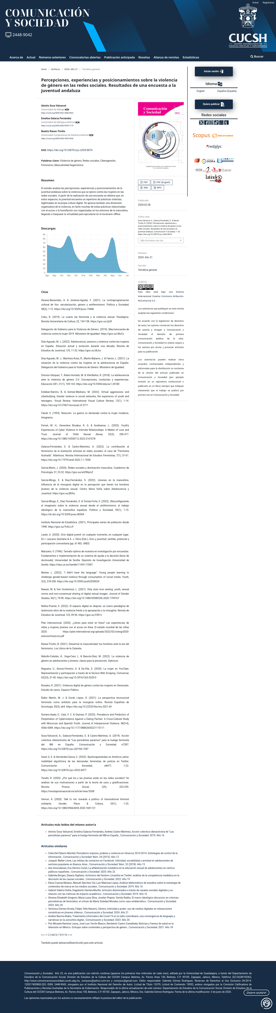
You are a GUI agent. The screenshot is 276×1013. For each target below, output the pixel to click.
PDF (145, 182)
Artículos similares (54, 846)
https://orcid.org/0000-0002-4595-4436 (57, 138)
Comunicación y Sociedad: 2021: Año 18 (151, 927)
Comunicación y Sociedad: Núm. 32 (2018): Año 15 (117, 864)
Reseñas (144, 57)
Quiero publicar (214, 104)
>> (71, 934)
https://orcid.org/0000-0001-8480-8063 (57, 113)
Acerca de (16, 57)
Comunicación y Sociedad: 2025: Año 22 (93, 871)
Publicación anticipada (119, 57)
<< (42, 934)
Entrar (256, 2)
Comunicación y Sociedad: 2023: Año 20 (108, 919)
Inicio (44, 69)
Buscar (257, 56)
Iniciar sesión (214, 71)
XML (145, 187)
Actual (31, 57)
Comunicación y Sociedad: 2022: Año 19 (108, 879)
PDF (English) (163, 182)
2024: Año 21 (71, 69)
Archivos (55, 69)
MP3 (159, 187)
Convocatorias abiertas (85, 57)
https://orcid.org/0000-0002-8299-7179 (57, 126)
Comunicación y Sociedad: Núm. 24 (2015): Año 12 (91, 856)
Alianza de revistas (166, 57)
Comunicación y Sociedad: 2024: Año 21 (106, 912)
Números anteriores (52, 57)
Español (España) (227, 91)
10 (65, 934)
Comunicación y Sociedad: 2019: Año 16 (142, 835)
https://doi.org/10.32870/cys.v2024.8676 (69, 150)
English (201, 91)
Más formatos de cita (151, 240)
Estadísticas (191, 57)
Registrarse (268, 2)
